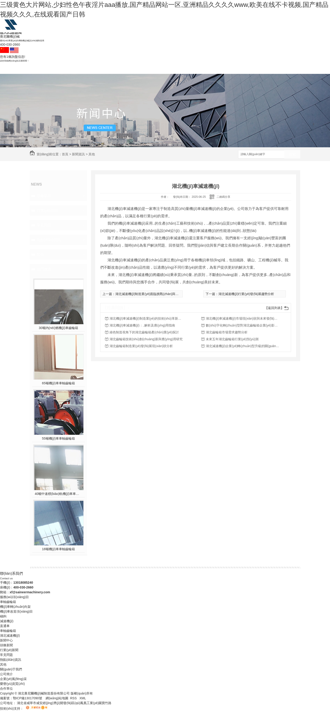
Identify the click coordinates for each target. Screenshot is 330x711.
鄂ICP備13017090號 (27, 698)
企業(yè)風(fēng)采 (13, 679)
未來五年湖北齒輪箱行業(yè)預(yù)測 (232, 339)
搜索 (292, 154)
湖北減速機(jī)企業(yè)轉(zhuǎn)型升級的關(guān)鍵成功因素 (242, 346)
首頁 (65, 154)
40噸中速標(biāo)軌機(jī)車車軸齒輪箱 (58, 494)
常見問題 (44, 225)
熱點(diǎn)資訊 (49, 240)
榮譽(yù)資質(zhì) (12, 684)
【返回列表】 (274, 308)
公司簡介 (6, 674)
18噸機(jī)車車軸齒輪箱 (58, 549)
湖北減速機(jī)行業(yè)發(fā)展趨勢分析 (246, 294)
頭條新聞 (44, 196)
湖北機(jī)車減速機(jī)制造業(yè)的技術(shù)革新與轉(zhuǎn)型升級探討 (146, 318)
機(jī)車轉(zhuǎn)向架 (15, 606)
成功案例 (140, 68)
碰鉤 (91, 68)
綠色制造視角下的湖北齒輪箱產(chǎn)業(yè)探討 (144, 332)
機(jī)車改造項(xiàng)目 (16, 611)
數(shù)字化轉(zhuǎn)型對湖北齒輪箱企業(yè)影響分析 (242, 325)
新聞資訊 (189, 68)
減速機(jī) (115, 68)
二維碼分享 (223, 196)
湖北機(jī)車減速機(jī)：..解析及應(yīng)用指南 (142, 325)
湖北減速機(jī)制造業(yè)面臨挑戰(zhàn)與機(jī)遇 (150, 294)
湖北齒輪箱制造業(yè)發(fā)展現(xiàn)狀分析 (141, 346)
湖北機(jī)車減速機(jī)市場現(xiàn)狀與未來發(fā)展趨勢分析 (242, 318)
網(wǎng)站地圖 (57, 698)
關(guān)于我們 (214, 68)
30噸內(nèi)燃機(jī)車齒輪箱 (58, 328)
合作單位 (6, 688)
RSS (74, 698)
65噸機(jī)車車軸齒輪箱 (58, 383)
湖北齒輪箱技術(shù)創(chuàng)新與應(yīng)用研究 (146, 339)
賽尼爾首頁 (42, 68)
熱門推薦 (44, 269)
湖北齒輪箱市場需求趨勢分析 (227, 332)
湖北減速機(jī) (10, 635)
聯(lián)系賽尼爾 (238, 68)
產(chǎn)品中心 (165, 68)
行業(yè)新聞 (47, 210)
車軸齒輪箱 (67, 68)
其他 (91, 154)
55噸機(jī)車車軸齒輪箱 (58, 438)
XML (82, 698)
